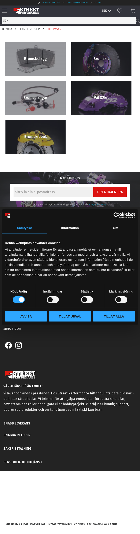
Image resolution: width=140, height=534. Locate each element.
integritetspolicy (98, 204)
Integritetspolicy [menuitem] (60, 524)
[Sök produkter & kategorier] (69, 20)
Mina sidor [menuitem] (12, 329)
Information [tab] (70, 227)
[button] (6, 10)
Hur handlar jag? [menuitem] (16, 524)
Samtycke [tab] (24, 227)
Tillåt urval (70, 316)
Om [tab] (115, 227)
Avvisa (26, 316)
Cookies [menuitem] (79, 524)
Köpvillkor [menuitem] (38, 524)
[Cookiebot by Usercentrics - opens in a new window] (116, 215)
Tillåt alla (114, 316)
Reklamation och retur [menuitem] (102, 524)
